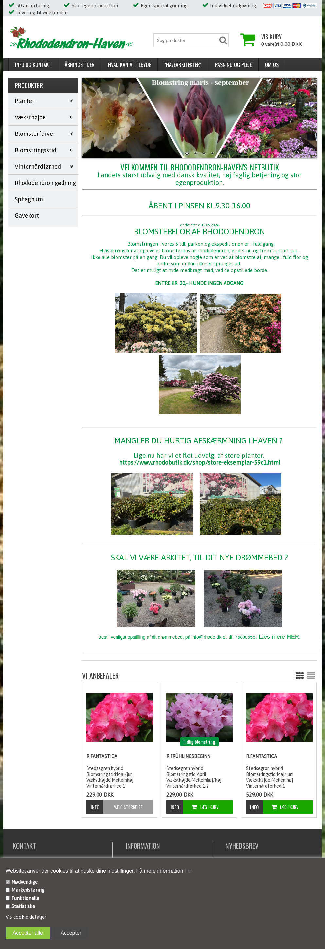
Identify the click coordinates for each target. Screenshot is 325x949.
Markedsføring (27, 890)
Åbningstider (80, 65)
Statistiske (23, 906)
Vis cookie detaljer (26, 917)
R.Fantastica (101, 756)
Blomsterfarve (34, 133)
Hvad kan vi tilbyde (129, 65)
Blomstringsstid (35, 150)
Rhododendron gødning (45, 182)
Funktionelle (25, 898)
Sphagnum (29, 199)
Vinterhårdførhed (38, 166)
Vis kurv (271, 36)
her (187, 871)
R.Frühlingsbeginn (188, 756)
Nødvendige (24, 882)
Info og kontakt (33, 65)
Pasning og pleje (233, 65)
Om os (272, 65)
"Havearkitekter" (183, 65)
